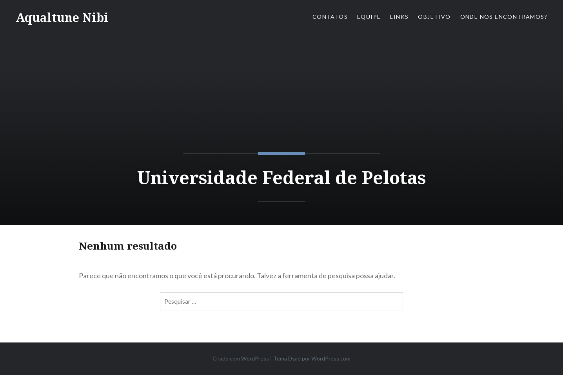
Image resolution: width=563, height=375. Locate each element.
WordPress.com (331, 358)
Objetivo (434, 16)
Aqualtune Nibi (62, 17)
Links (399, 16)
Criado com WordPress (240, 358)
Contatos (330, 16)
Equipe (369, 16)
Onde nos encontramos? (503, 16)
